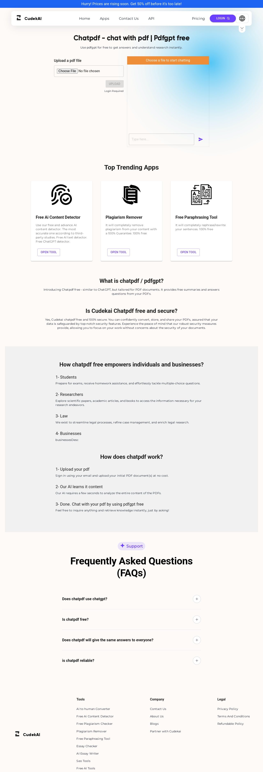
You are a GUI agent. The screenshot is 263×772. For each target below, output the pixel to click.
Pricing (198, 18)
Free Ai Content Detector (95, 716)
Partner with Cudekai (165, 731)
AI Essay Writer (87, 753)
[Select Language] (242, 18)
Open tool (49, 252)
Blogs (154, 724)
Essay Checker (86, 746)
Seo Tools (83, 761)
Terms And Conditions (233, 716)
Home (84, 18)
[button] (131, 599)
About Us (157, 716)
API (151, 18)
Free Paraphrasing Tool (93, 739)
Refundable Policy (230, 724)
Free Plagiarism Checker (94, 724)
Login (223, 18)
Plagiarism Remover (91, 731)
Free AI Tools (85, 768)
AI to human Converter (93, 709)
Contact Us (128, 18)
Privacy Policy (227, 709)
